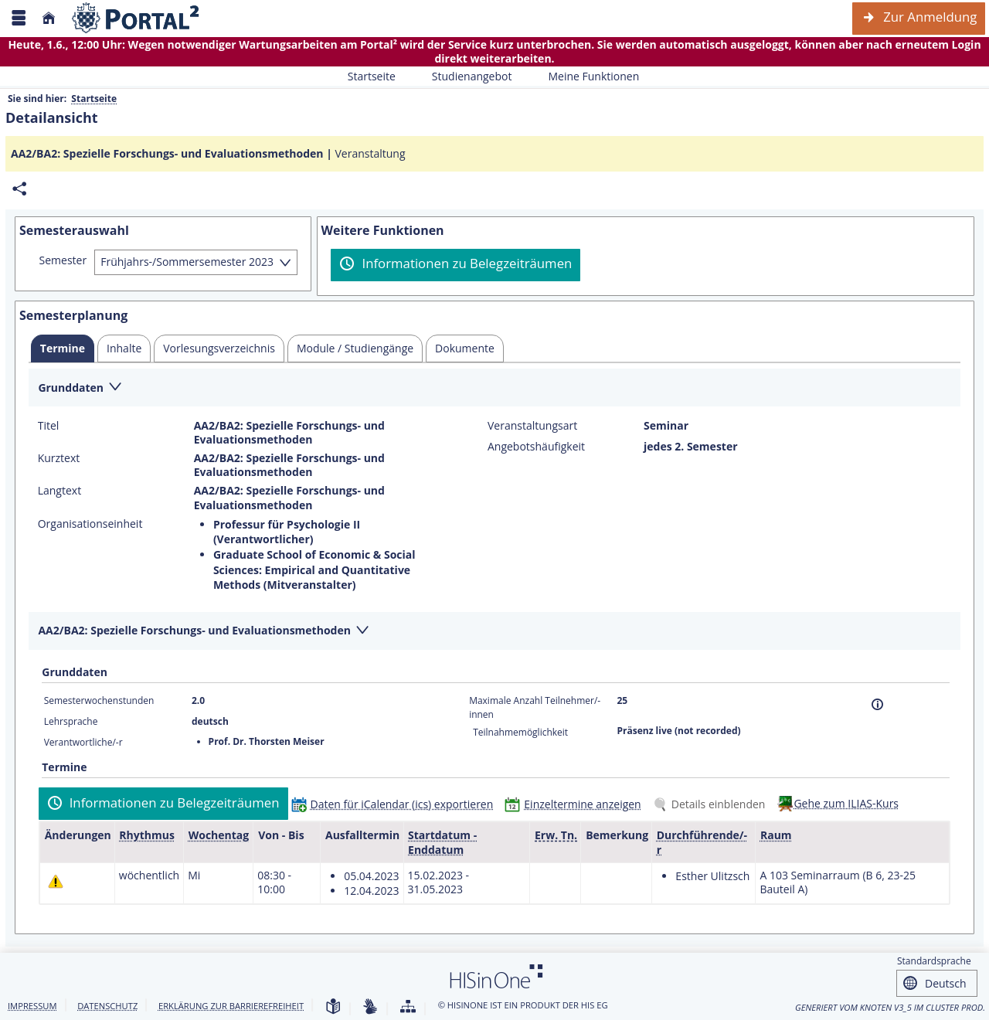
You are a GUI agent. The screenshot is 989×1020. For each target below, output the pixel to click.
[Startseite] (48, 18)
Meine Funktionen (585, 76)
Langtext (59, 491)
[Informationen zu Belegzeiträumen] (455, 265)
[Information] (877, 704)
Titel (48, 426)
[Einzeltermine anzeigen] (576, 804)
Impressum (32, 1006)
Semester (63, 260)
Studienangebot (463, 76)
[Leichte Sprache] (333, 1007)
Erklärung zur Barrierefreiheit (231, 1006)
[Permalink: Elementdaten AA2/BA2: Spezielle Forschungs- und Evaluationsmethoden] (19, 188)
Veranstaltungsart (532, 426)
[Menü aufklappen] (18, 18)
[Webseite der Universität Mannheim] (136, 18)
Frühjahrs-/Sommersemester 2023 (187, 261)
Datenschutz (107, 1006)
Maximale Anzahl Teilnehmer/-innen (534, 707)
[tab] (62, 348)
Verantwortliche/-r (83, 742)
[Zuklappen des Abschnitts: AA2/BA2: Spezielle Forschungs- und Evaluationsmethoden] (494, 631)
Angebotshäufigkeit (536, 447)
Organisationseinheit (90, 524)
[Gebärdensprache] (370, 1007)
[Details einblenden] (712, 804)
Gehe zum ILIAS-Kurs (846, 803)
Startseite (372, 76)
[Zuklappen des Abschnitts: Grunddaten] (494, 388)
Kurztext (59, 458)
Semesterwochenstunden (99, 700)
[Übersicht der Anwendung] (408, 1007)
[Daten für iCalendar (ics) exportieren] (396, 804)
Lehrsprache (71, 721)
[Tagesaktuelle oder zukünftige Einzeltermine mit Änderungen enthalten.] (55, 881)
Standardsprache (934, 960)
